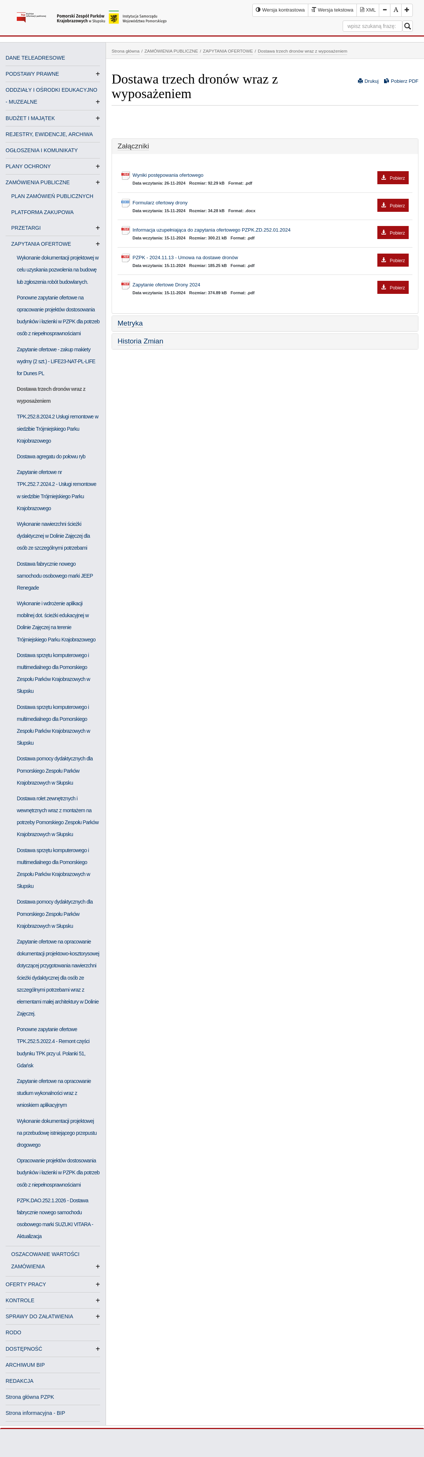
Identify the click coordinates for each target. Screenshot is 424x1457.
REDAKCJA (20, 1381)
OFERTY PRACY (26, 1284)
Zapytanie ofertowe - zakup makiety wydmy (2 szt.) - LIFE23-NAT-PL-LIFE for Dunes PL (56, 361)
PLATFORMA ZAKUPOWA (42, 212)
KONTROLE (20, 1300)
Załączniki (133, 146)
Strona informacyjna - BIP (35, 1413)
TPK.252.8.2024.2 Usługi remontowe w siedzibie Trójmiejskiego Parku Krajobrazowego (57, 428)
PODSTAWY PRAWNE (32, 73)
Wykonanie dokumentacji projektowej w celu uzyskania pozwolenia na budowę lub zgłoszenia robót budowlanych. (58, 270)
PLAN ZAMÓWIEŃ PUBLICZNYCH (52, 196)
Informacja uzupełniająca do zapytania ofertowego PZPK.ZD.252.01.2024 (270, 230)
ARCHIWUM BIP (25, 1365)
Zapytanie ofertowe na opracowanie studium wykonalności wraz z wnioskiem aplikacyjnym (54, 1093)
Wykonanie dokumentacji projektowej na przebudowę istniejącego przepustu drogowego (57, 1133)
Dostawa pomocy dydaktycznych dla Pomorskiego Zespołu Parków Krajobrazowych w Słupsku (55, 770)
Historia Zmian (140, 341)
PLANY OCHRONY (28, 166)
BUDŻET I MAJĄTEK (30, 118)
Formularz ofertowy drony (270, 203)
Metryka (130, 323)
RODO (13, 1332)
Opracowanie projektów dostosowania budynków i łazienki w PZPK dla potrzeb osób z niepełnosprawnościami (58, 1172)
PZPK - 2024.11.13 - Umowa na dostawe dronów (270, 258)
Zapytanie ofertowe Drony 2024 (270, 285)
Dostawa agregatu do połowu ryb (51, 456)
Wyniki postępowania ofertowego (270, 175)
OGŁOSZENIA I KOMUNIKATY (42, 150)
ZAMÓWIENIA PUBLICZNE (38, 182)
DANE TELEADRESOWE (35, 58)
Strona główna (126, 50)
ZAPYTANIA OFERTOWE (44, 243)
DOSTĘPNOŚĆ (24, 1348)
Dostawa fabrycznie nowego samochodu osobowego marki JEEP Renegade (55, 576)
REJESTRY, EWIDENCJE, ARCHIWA (49, 134)
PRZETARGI (29, 227)
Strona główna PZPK (30, 1397)
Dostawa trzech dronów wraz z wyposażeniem (51, 395)
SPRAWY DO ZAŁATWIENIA (39, 1316)
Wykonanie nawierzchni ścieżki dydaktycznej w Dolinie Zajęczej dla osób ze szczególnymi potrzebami (53, 536)
